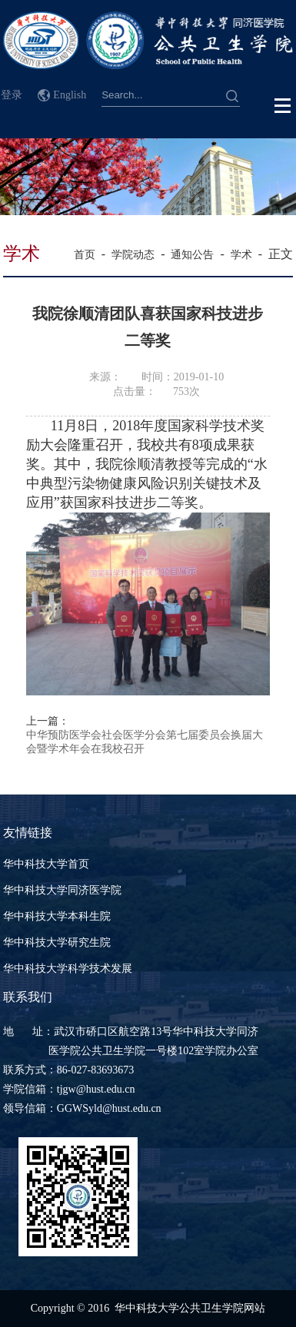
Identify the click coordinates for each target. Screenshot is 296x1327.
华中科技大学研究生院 (57, 942)
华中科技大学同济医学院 (62, 890)
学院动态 (133, 254)
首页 (84, 254)
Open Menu (283, 106)
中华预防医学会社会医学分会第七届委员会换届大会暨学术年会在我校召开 (144, 742)
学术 (241, 254)
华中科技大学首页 (46, 864)
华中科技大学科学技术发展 (67, 968)
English (69, 95)
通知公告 (192, 254)
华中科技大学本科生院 (57, 916)
